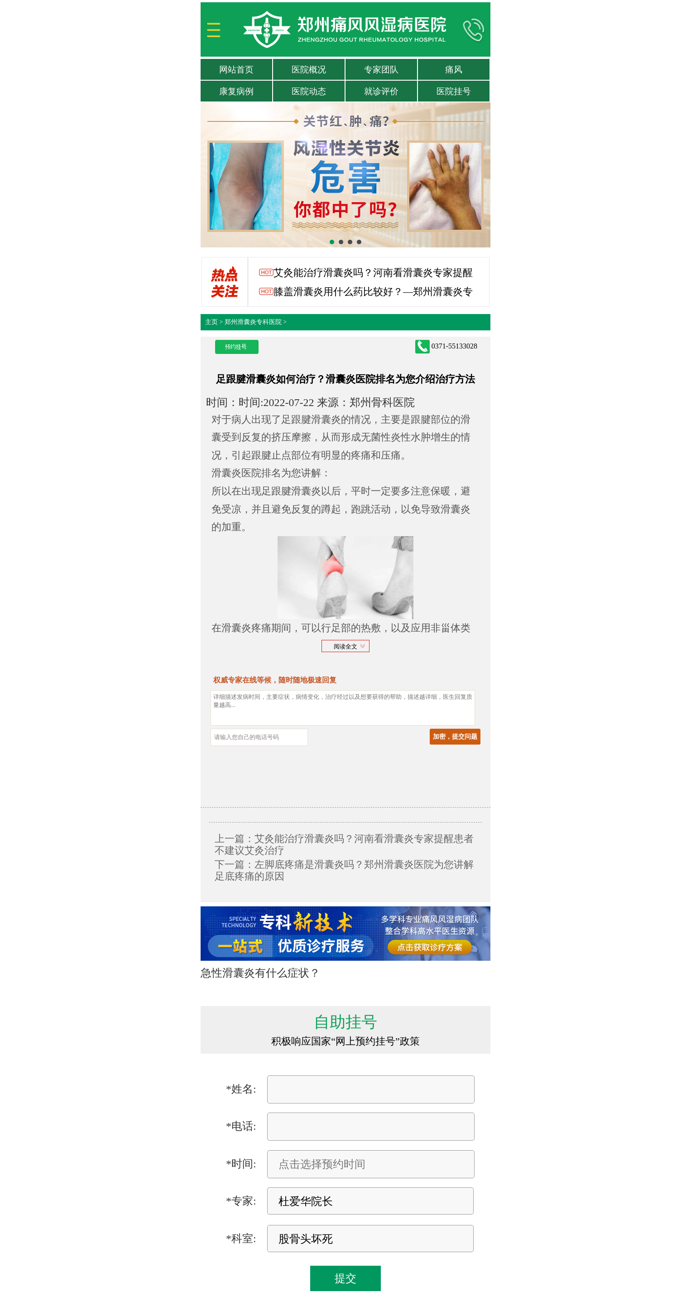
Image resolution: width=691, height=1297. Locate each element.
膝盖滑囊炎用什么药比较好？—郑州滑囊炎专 (366, 291)
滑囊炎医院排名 (246, 473)
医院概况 (309, 69)
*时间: (241, 1164)
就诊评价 (381, 91)
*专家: (241, 1201)
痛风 (453, 69)
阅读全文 (345, 646)
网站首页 (236, 69)
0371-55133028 (446, 347)
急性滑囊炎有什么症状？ (260, 973)
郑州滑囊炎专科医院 (253, 322)
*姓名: (241, 1089)
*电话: (241, 1126)
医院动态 (309, 91)
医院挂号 (454, 91)
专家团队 (381, 69)
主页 (211, 322)
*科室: (241, 1238)
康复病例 (236, 91)
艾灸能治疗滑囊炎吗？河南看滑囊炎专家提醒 (366, 272)
